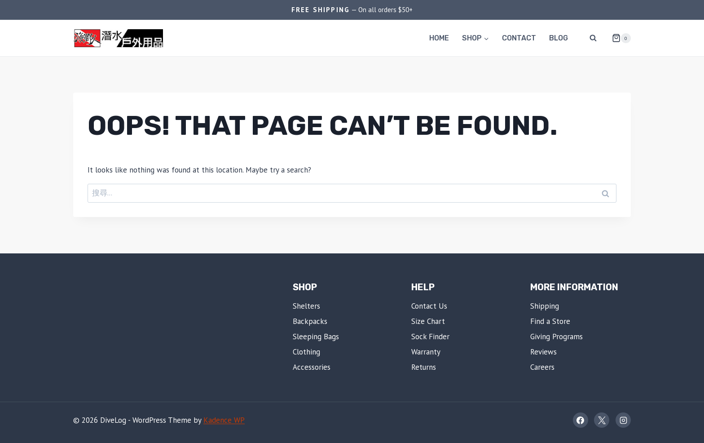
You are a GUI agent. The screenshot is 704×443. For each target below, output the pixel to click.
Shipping (544, 306)
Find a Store (550, 321)
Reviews (543, 352)
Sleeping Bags (316, 336)
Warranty (425, 352)
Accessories (311, 367)
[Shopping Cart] (618, 38)
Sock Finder (430, 336)
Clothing (306, 352)
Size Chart (428, 321)
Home (439, 38)
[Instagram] (623, 420)
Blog (558, 38)
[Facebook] (580, 420)
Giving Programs (556, 336)
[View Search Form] (593, 38)
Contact (519, 38)
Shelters (306, 306)
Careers (542, 367)
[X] (601, 420)
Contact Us (429, 306)
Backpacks (310, 321)
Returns (423, 367)
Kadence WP (224, 420)
